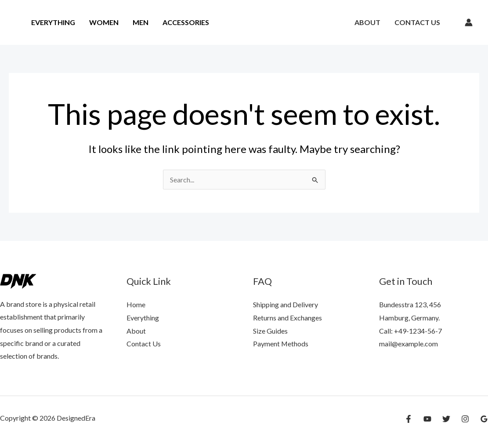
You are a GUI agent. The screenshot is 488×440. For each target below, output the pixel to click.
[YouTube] (427, 419)
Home (136, 304)
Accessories (186, 22)
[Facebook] (408, 419)
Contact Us (417, 22)
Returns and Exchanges (287, 317)
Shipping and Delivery (285, 304)
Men (140, 22)
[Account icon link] (469, 22)
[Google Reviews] (484, 419)
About (367, 22)
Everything (53, 22)
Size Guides (270, 331)
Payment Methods (281, 343)
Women (104, 22)
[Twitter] (446, 419)
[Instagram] (465, 419)
